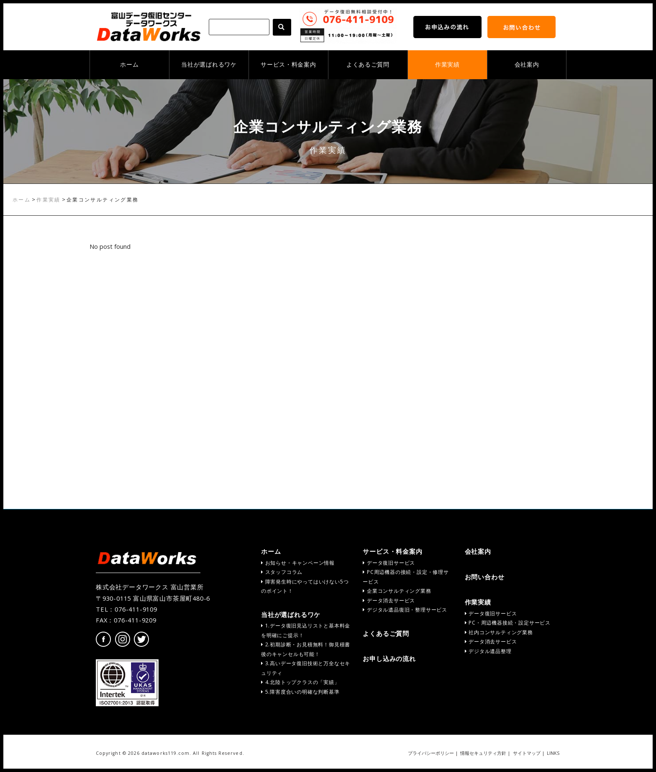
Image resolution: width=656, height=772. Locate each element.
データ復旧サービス (389, 562)
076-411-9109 (136, 609)
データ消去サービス (389, 600)
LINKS (553, 753)
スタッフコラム (281, 572)
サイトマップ (527, 753)
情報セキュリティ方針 (483, 753)
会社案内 (527, 64)
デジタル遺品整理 (488, 651)
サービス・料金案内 (288, 64)
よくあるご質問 (368, 64)
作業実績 (447, 64)
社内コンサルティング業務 (499, 632)
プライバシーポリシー (431, 753)
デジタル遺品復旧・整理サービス (405, 609)
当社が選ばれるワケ (208, 64)
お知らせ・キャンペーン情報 (298, 562)
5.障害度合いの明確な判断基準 (300, 691)
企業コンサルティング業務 (397, 590)
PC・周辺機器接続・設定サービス (508, 622)
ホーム (129, 64)
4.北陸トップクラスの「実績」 (300, 682)
